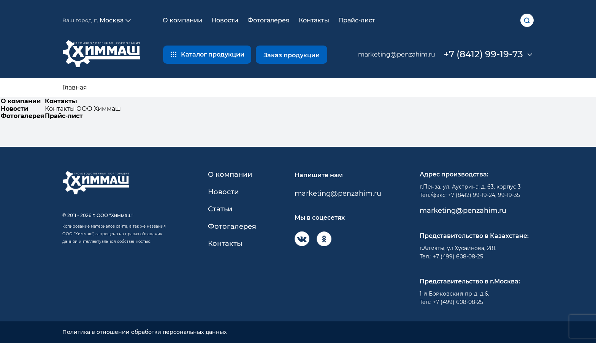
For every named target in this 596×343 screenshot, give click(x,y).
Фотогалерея (268, 20)
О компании (182, 20)
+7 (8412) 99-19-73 (483, 54)
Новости (224, 20)
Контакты (314, 20)
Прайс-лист (356, 20)
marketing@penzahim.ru (396, 54)
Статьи (220, 209)
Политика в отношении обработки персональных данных (144, 332)
